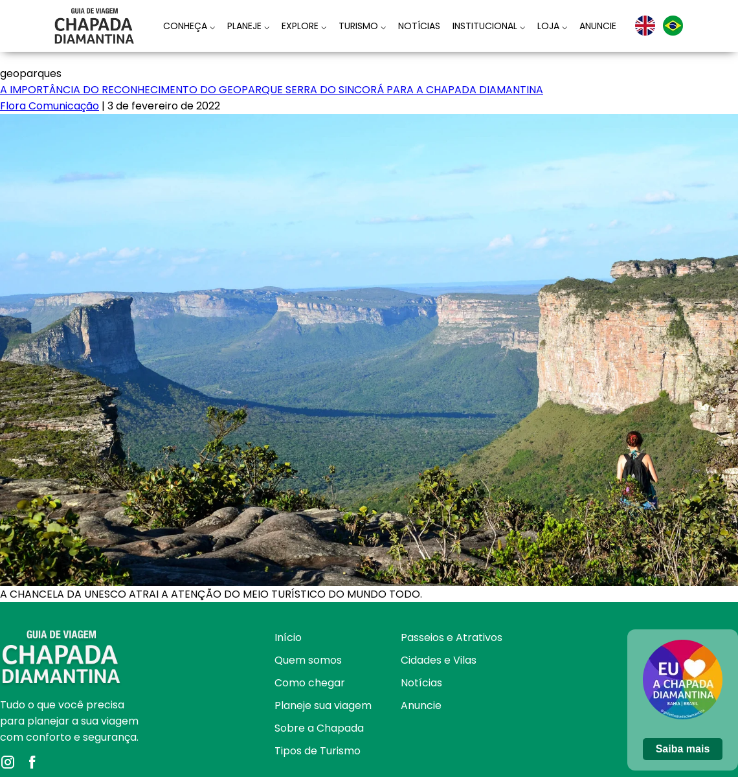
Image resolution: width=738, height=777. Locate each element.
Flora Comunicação (49, 105)
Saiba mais (683, 748)
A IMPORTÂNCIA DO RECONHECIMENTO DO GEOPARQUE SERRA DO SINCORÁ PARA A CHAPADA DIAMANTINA (271, 89)
